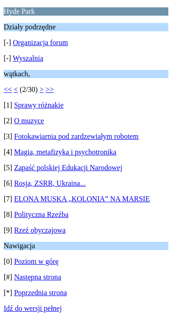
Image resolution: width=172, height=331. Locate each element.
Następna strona (37, 277)
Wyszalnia (28, 58)
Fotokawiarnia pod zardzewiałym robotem (76, 136)
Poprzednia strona (40, 293)
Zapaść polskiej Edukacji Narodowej (68, 167)
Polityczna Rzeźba (41, 214)
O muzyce (29, 121)
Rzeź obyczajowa (40, 230)
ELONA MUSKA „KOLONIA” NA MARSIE (82, 199)
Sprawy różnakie (39, 105)
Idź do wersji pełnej (33, 308)
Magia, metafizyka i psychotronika (65, 152)
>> (49, 89)
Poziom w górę (36, 261)
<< (8, 89)
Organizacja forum (40, 42)
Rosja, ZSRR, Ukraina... (50, 183)
